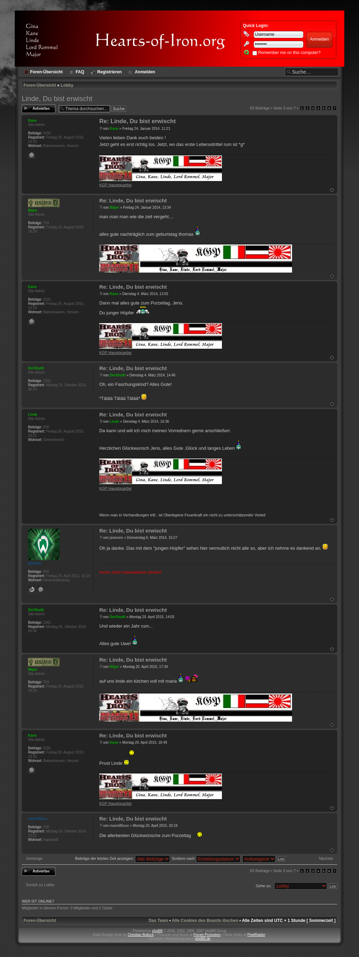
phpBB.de (202, 939)
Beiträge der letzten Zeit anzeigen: (122, 858)
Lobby (67, 85)
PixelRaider (256, 935)
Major (114, 207)
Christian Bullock (141, 935)
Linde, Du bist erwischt (57, 98)
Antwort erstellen (38, 108)
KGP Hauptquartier (115, 185)
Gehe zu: (263, 886)
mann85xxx (119, 826)
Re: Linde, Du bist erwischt (137, 121)
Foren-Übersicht (39, 85)
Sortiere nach (206, 858)
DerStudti (118, 375)
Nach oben (332, 190)
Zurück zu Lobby (40, 885)
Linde (114, 421)
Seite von (284, 108)
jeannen (116, 538)
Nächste (326, 858)
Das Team (158, 920)
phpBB (157, 931)
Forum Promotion (207, 935)
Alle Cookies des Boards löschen (205, 920)
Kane (114, 128)
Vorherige (34, 858)
